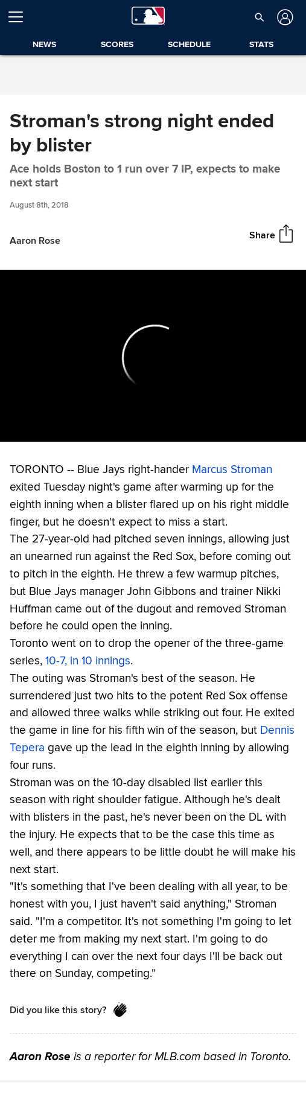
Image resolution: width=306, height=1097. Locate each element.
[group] (153, 356)
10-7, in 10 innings (87, 660)
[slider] (153, 430)
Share (262, 234)
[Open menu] (20, 16)
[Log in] (284, 17)
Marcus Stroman (232, 469)
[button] (259, 17)
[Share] (286, 234)
